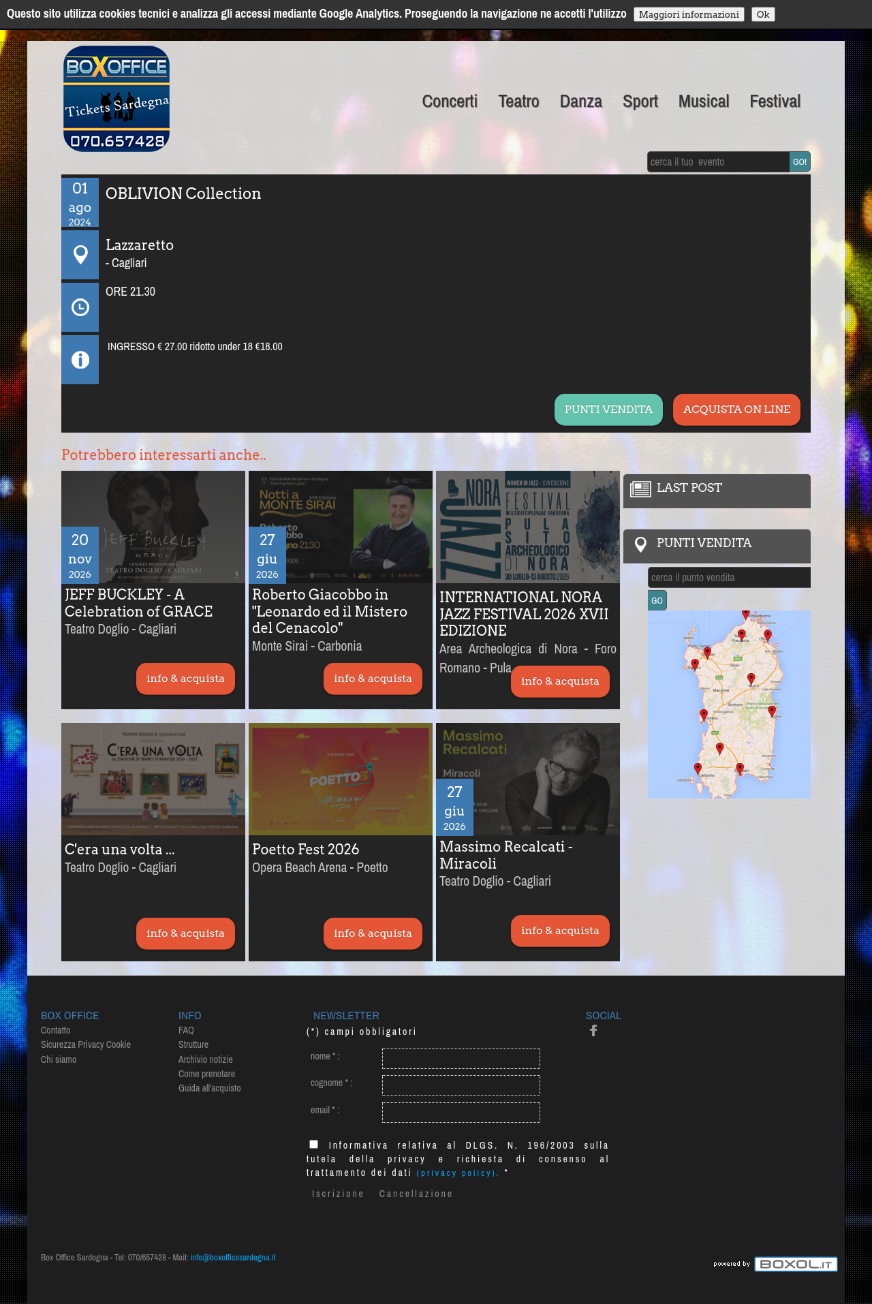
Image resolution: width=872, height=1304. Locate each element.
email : (325, 1110)
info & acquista (185, 678)
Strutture (193, 1044)
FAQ (186, 1030)
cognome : (331, 1082)
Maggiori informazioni (689, 14)
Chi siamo (58, 1059)
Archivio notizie (205, 1059)
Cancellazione (416, 1193)
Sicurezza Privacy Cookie (86, 1044)
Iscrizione (338, 1193)
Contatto (55, 1030)
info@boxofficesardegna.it (233, 1257)
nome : (325, 1056)
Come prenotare (206, 1074)
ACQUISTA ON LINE (736, 409)
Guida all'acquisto (209, 1088)
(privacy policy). (459, 1173)
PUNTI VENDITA (609, 409)
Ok (763, 14)
